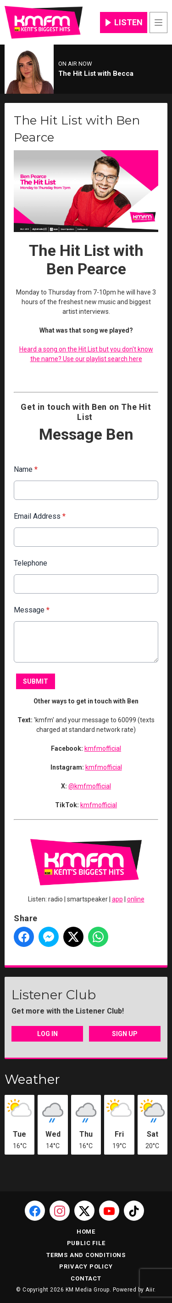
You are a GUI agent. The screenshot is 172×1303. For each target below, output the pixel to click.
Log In (47, 1033)
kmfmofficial (102, 748)
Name (26, 469)
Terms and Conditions (86, 1255)
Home (86, 1231)
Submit (35, 681)
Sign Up (125, 1033)
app (117, 899)
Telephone (30, 563)
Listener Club (53, 995)
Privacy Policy (85, 1266)
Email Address (40, 516)
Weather (32, 1079)
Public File (86, 1243)
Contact (86, 1278)
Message (32, 610)
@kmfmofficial (89, 786)
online (135, 899)
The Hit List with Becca (95, 73)
